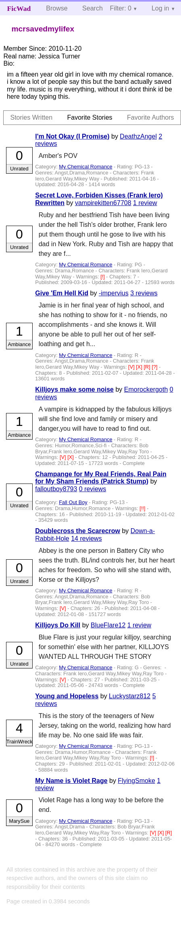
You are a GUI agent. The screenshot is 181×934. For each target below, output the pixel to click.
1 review (145, 202)
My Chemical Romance (85, 167)
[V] (132, 367)
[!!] (143, 508)
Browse (56, 8)
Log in (160, 8)
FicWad (19, 8)
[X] (140, 367)
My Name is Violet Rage (71, 780)
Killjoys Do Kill (57, 625)
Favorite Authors (150, 117)
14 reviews (86, 538)
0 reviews (92, 489)
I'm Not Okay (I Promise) (72, 136)
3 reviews (144, 293)
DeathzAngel (138, 136)
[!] (103, 277)
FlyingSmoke (136, 780)
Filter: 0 (120, 8)
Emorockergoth (146, 389)
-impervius (114, 293)
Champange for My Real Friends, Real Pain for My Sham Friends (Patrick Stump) (100, 478)
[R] (148, 367)
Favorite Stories (89, 117)
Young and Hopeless (66, 696)
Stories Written (31, 117)
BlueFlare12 (108, 625)
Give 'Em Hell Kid (61, 293)
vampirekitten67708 (103, 202)
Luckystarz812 (129, 696)
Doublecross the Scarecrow (77, 530)
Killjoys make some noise (74, 389)
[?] (155, 367)
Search (92, 8)
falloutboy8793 (56, 489)
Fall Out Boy (73, 502)
